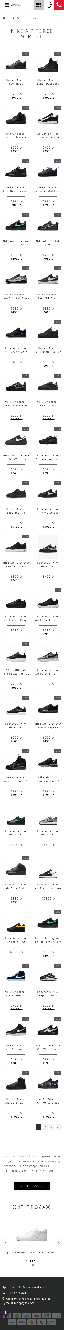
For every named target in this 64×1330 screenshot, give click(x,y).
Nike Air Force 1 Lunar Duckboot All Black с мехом (16, 781)
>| (58, 1127)
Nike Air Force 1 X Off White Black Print (48, 1103)
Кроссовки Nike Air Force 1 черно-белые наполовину (48, 888)
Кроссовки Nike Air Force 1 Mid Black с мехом (16, 888)
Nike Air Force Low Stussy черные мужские (48, 727)
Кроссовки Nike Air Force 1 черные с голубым (16, 727)
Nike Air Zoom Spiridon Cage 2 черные (48, 781)
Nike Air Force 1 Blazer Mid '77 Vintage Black (16, 995)
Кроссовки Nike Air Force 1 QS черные (16, 942)
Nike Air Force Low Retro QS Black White (16, 459)
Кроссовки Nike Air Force (19, 1156)
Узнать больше (32, 1185)
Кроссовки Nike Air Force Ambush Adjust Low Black (48, 513)
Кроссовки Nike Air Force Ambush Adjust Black (48, 459)
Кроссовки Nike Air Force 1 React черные (16, 620)
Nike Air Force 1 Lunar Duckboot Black (48, 84)
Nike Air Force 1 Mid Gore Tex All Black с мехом (16, 1103)
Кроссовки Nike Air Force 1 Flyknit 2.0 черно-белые (48, 620)
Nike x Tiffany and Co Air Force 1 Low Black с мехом (48, 942)
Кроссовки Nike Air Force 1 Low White (32, 1252)
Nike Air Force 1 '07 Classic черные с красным (48, 352)
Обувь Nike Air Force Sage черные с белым (16, 674)
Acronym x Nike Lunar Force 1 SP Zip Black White (48, 137)
